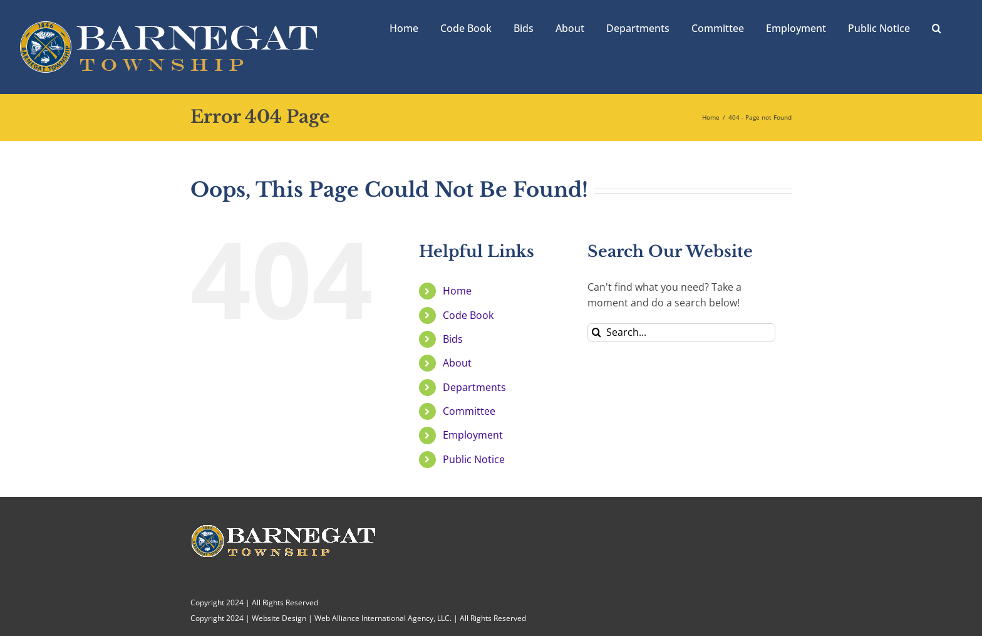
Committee (469, 411)
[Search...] (681, 332)
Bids (453, 339)
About (457, 363)
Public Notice (474, 459)
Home (457, 291)
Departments (474, 387)
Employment (473, 435)
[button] (936, 27)
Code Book (468, 315)
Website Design (279, 618)
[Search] (596, 332)
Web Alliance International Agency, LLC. (383, 618)
